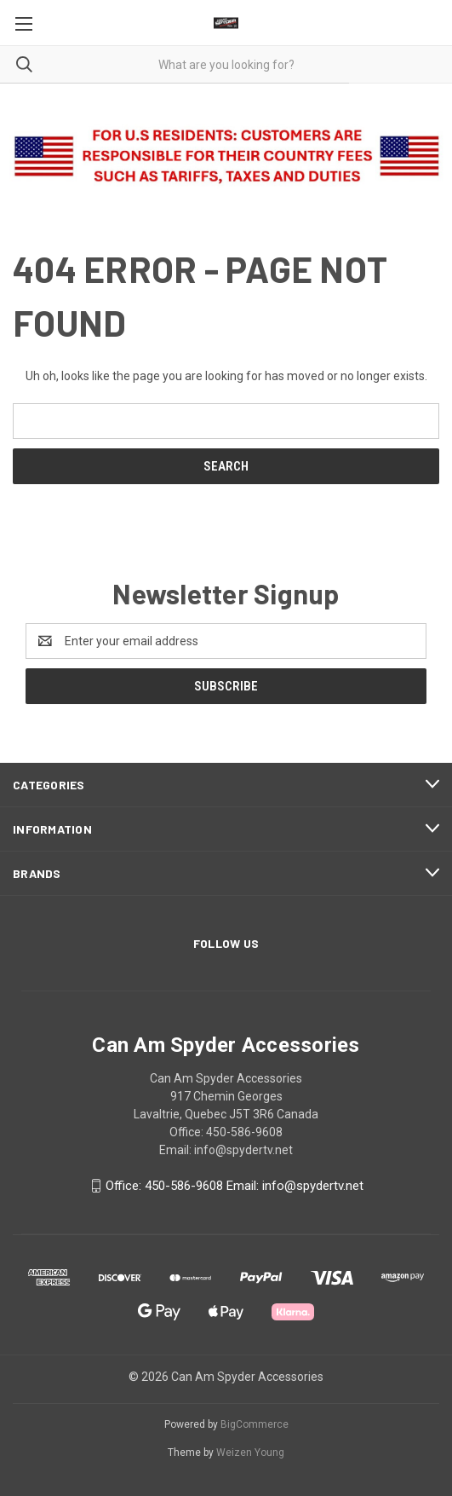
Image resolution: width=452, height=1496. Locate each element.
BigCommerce (254, 1424)
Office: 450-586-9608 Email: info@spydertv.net (234, 1185)
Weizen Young (250, 1452)
